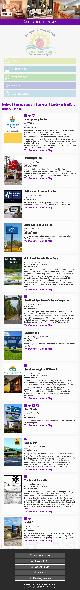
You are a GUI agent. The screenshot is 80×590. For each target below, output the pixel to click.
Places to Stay (40, 555)
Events (16, 85)
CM (55, 588)
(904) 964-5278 (29, 588)
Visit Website (31, 150)
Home (15, 61)
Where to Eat (19, 77)
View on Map (46, 150)
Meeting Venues (21, 93)
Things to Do (19, 69)
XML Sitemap (41, 588)
